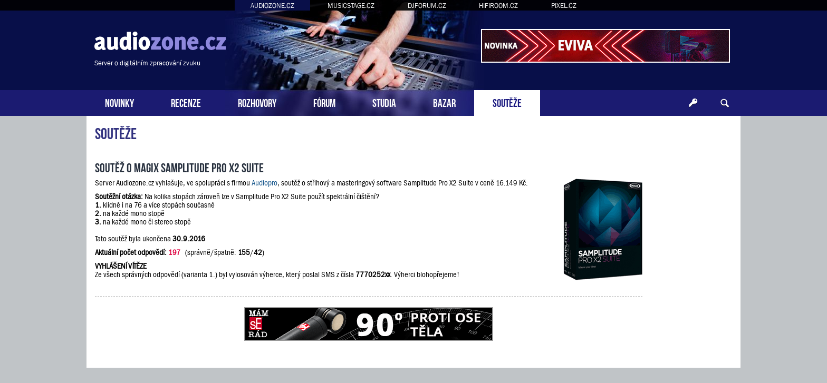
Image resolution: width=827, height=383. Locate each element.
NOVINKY (119, 101)
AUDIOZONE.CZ (272, 5)
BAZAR (444, 101)
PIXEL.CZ (563, 5)
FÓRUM (324, 101)
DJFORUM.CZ (427, 5)
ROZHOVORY (257, 101)
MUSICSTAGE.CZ (351, 5)
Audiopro (264, 183)
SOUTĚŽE (507, 101)
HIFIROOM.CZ (498, 5)
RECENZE (186, 101)
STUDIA (384, 101)
